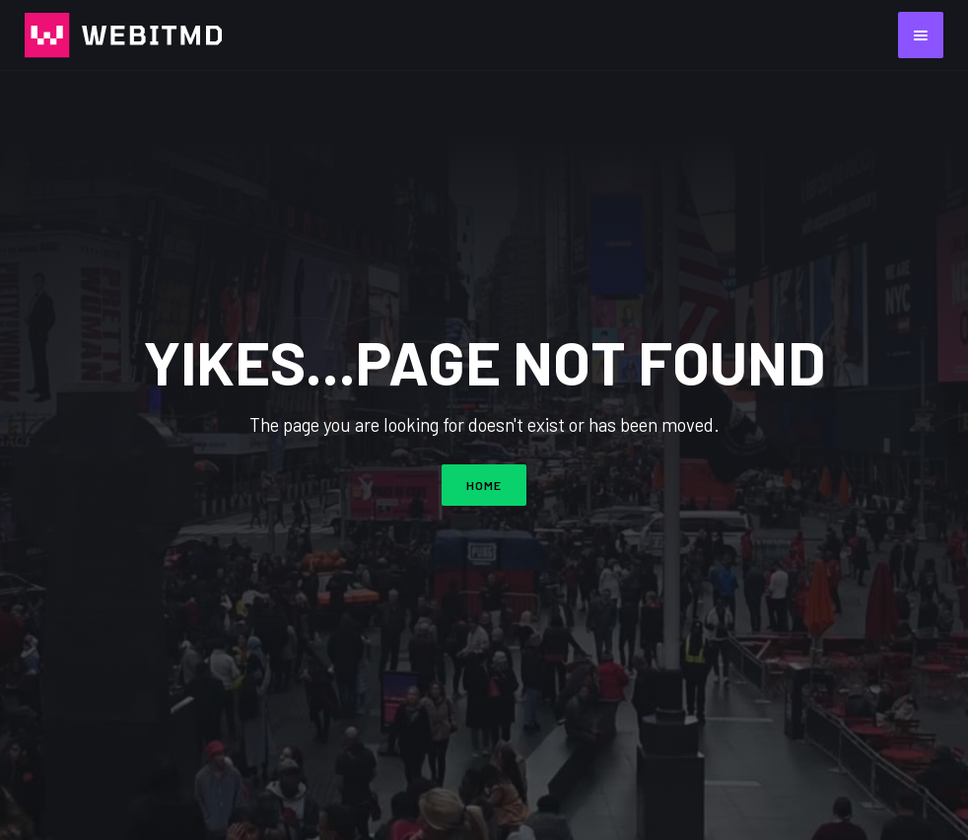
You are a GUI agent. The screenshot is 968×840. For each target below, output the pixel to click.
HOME (484, 485)
